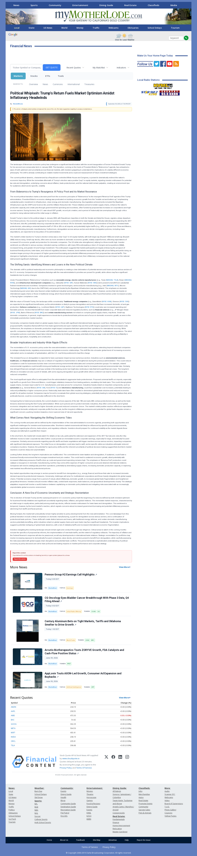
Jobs (140, 791)
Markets (18, 76)
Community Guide (68, 803)
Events (63, 791)
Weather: (39, 788)
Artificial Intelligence (74, 687)
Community (55, 5)
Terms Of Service (84, 767)
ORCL (13, 741)
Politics (12, 810)
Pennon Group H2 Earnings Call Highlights (71, 574)
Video (167, 800)
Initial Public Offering (74, 611)
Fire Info (64, 816)
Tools (61, 76)
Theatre (90, 794)
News (16, 5)
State (31, 27)
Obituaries (133, 27)
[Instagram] (127, 762)
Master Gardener (120, 832)
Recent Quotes (74, 67)
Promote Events (145, 803)
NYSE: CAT (69, 283)
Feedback (80, 840)
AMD (13, 715)
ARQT (69, 663)
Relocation (117, 828)
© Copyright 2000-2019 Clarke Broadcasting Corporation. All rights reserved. (98, 853)
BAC (12, 720)
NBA (36, 810)
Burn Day (38, 791)
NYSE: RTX (89, 307)
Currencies (58, 84)
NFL (36, 804)
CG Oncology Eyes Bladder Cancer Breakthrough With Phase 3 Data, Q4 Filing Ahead (87, 599)
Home (49, 840)
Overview (33, 84)
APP (92, 687)
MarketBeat (53, 588)
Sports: (38, 800)
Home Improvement (121, 825)
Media (173, 5)
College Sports (41, 819)
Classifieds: (144, 788)
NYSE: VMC (92, 283)
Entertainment (80, 5)
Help (127, 840)
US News (47, 27)
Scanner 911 (170, 794)
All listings (117, 791)
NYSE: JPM (15, 313)
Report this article (20, 559)
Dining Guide (106, 5)
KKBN (89, 819)
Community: (67, 788)
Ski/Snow (39, 797)
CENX (87, 640)
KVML (89, 813)
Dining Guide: (120, 788)
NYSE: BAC (39, 313)
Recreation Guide (68, 810)
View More (124, 567)
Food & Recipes (93, 803)
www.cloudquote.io (70, 758)
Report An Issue (143, 840)
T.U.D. (167, 806)
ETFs (47, 76)
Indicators (121, 67)
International (74, 84)
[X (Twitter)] (106, 762)
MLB (36, 807)
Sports (34, 5)
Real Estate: (119, 816)
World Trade (71, 640)
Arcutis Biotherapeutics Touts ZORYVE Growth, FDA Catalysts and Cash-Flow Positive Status (84, 652)
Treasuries (89, 84)
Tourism (175, 27)
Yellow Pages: (171, 816)
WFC (92, 640)
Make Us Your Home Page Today (155, 55)
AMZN (13, 707)
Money (80, 27)
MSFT (13, 732)
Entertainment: (95, 788)
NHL (36, 813)
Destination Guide (68, 806)
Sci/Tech (12, 819)
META (13, 728)
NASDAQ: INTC (112, 286)
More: (167, 788)
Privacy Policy (66, 767)
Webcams (113, 27)
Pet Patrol (65, 813)
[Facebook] (113, 762)
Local (16, 27)
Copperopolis (119, 813)
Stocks (34, 76)
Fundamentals (119, 819)
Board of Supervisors (174, 803)
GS (99, 611)
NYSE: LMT (60, 307)
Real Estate (130, 5)
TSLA (13, 745)
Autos (141, 797)
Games (90, 800)
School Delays (155, 27)
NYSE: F (54, 388)
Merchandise (144, 794)
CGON (93, 611)
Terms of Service (90, 847)
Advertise (113, 840)
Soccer (38, 816)
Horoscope (91, 797)
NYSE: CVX (124, 302)
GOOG (14, 724)
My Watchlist (99, 67)
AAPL (13, 711)
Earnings (70, 588)
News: (12, 788)
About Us (64, 840)
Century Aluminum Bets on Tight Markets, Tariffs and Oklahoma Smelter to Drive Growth (83, 623)
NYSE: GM (41, 388)
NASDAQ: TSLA (112, 280)
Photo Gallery (170, 810)
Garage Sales (144, 810)
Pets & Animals (145, 813)
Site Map (96, 840)
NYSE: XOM (106, 302)
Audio (167, 791)
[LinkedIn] (120, 762)
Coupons (168, 813)
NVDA (13, 737)
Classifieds (153, 5)
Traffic (96, 27)
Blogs (63, 800)
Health (63, 797)
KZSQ (89, 816)
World (64, 27)
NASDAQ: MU (25, 288)
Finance (116, 822)
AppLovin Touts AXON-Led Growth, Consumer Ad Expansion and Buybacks (83, 675)
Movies (90, 791)
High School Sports (43, 822)
